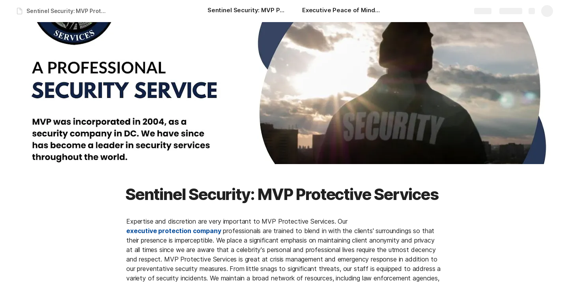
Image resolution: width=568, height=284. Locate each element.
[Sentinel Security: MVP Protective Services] (247, 11)
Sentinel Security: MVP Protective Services (68, 10)
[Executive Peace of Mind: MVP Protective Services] (341, 11)
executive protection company (173, 231)
